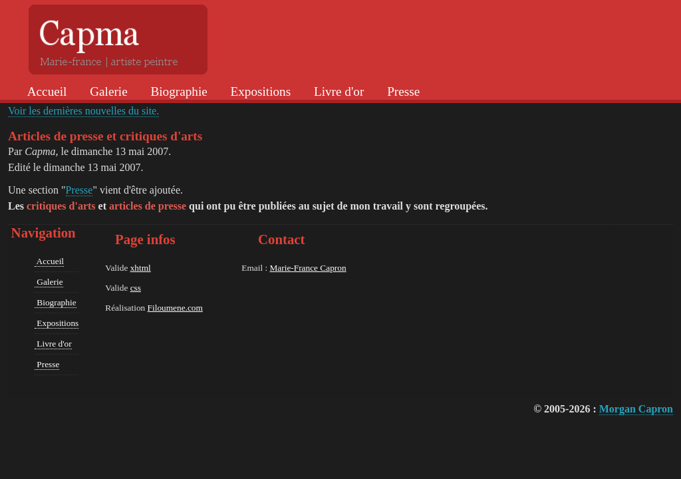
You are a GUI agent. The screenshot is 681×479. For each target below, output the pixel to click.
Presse (402, 91)
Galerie (106, 91)
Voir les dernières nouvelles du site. (83, 110)
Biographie (177, 91)
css (135, 288)
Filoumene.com (175, 308)
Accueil (46, 91)
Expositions (259, 91)
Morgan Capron (636, 408)
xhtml (140, 268)
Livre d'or (337, 91)
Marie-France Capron (307, 268)
